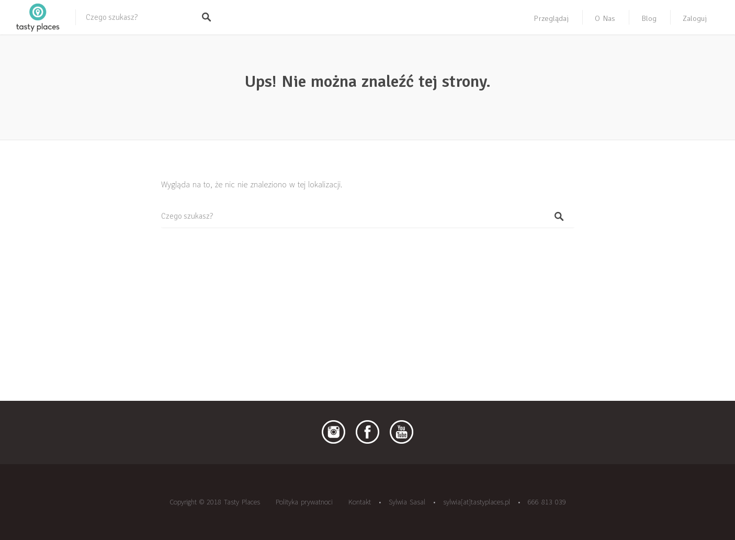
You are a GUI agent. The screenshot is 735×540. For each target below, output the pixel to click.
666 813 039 (547, 502)
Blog (649, 18)
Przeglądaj (551, 18)
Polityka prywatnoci (304, 502)
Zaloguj (695, 18)
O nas (605, 18)
